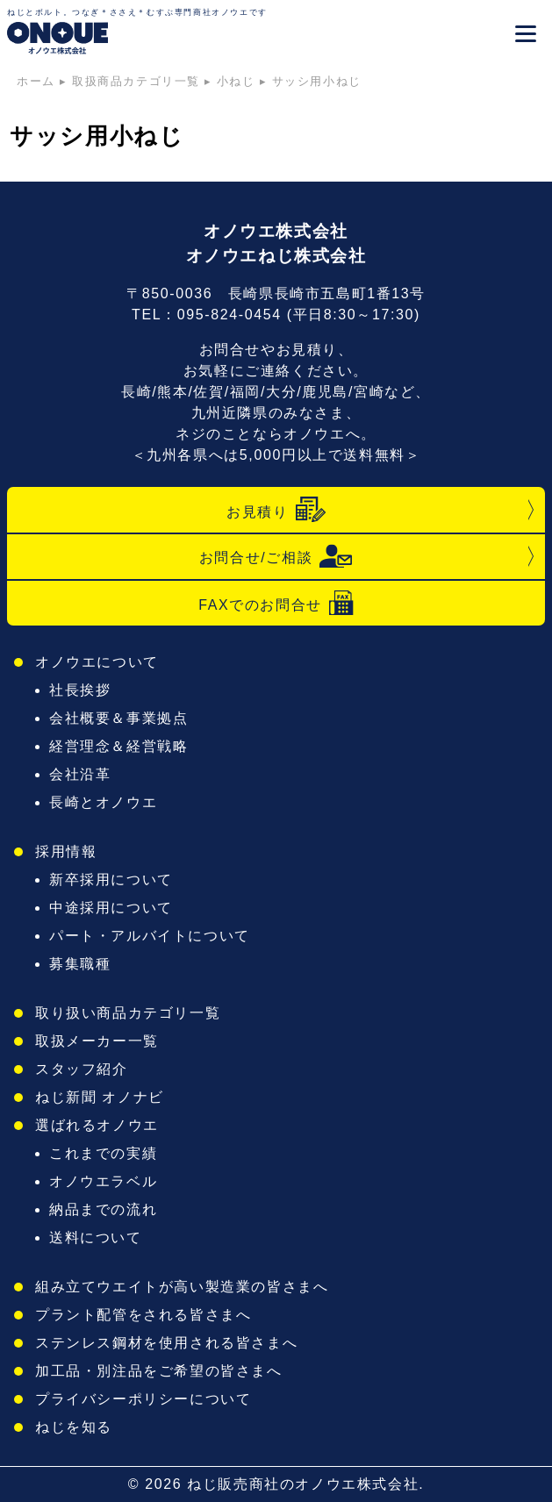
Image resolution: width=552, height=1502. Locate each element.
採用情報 (66, 851)
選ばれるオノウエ (97, 1125)
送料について (95, 1237)
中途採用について (111, 907)
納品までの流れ (103, 1209)
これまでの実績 (103, 1153)
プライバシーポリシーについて (143, 1398)
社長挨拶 (80, 690)
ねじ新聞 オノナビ (99, 1097)
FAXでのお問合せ (276, 603)
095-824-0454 (229, 314)
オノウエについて (97, 661)
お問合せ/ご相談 (276, 556)
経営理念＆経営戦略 (118, 746)
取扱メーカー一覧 (97, 1041)
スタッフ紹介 (81, 1069)
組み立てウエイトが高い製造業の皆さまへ (181, 1286)
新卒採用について (111, 879)
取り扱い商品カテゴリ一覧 (127, 1012)
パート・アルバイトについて (149, 935)
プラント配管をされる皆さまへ (143, 1314)
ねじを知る (73, 1427)
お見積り (275, 510)
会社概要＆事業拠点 (118, 718)
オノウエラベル (103, 1181)
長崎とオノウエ (103, 802)
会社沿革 (80, 774)
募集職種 (80, 963)
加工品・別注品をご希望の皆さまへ (159, 1370)
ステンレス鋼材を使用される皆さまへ (166, 1342)
